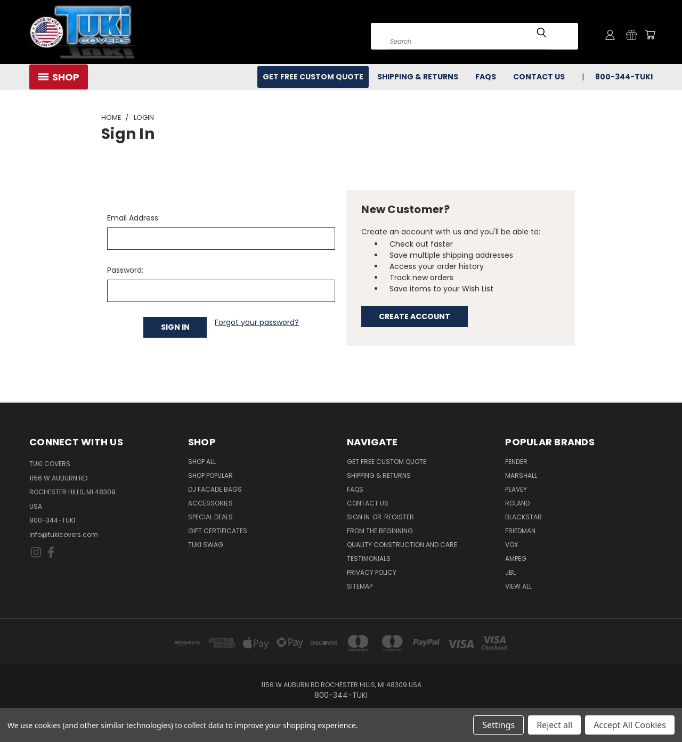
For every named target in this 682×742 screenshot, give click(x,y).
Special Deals (210, 516)
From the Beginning (380, 530)
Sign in (359, 516)
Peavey (516, 489)
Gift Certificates (217, 530)
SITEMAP (359, 586)
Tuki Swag (205, 544)
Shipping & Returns (417, 76)
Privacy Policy (371, 572)
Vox (511, 544)
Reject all (554, 725)
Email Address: (133, 218)
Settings (498, 725)
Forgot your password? (257, 322)
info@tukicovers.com (63, 534)
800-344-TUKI (624, 76)
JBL (510, 572)
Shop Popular (210, 475)
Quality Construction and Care (402, 544)
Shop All (202, 461)
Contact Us (539, 76)
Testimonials (369, 558)
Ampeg (515, 558)
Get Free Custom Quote (313, 76)
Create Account (414, 316)
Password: (125, 270)
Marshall (521, 475)
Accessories (210, 503)
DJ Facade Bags (215, 489)
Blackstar (523, 516)
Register (399, 516)
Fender (516, 461)
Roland (517, 503)
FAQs (485, 76)
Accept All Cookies (630, 725)
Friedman (520, 530)
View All (518, 586)
